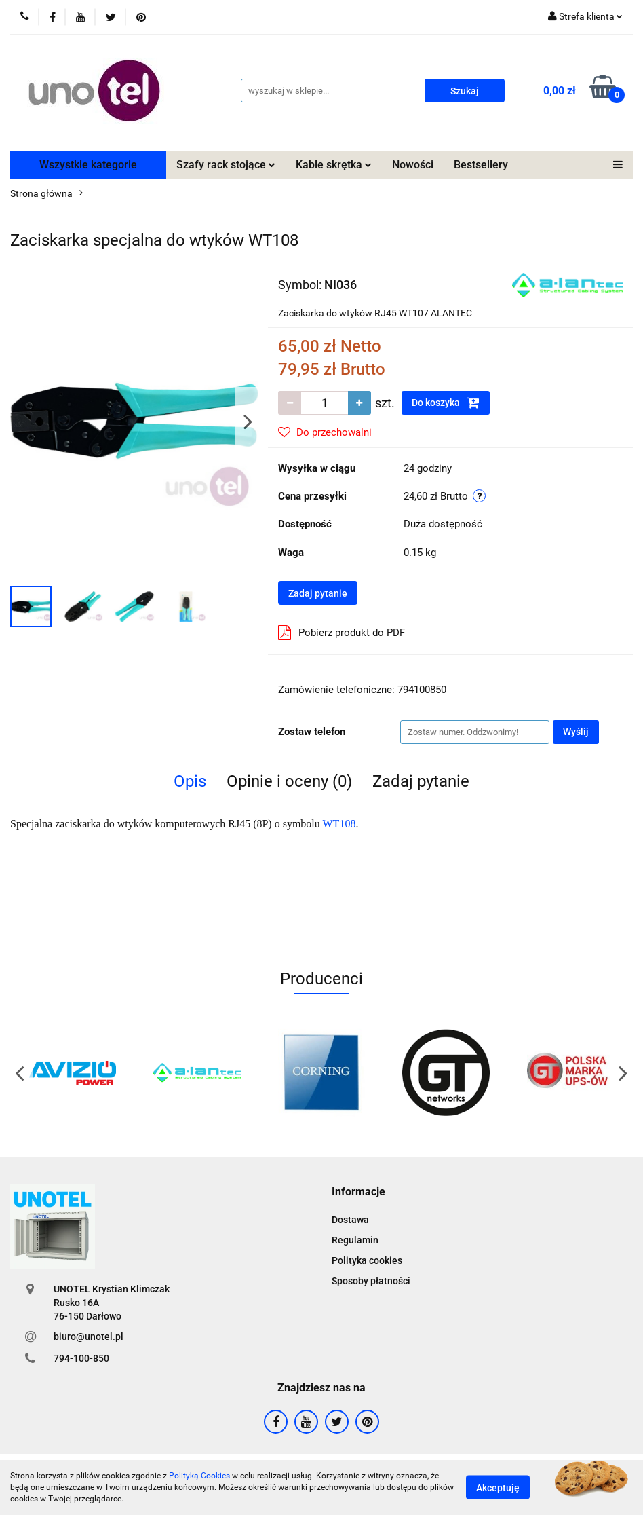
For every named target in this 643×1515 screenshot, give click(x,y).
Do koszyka (446, 402)
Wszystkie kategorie (88, 164)
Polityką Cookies (199, 1475)
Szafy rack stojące (225, 164)
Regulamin (355, 1240)
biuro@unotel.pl (88, 1336)
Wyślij (576, 731)
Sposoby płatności (371, 1280)
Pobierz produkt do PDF (341, 632)
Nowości (412, 164)
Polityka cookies (367, 1260)
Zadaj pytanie (317, 593)
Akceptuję (498, 1487)
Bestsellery (481, 164)
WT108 (339, 823)
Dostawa (350, 1219)
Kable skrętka (334, 164)
